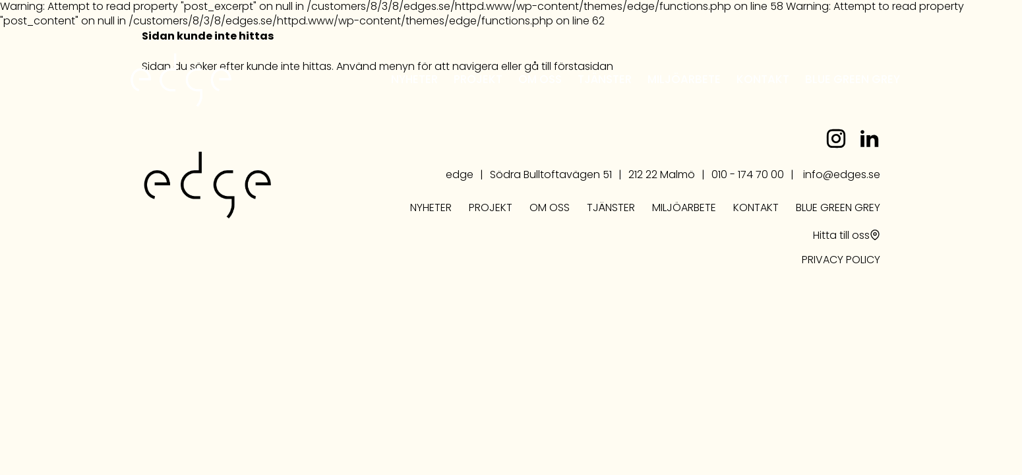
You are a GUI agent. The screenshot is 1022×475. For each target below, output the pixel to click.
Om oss (540, 81)
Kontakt (762, 81)
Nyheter (414, 81)
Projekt (478, 81)
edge (181, 80)
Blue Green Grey (852, 81)
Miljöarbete (684, 81)
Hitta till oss (841, 236)
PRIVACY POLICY (841, 260)
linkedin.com (869, 138)
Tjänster (605, 81)
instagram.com (836, 138)
